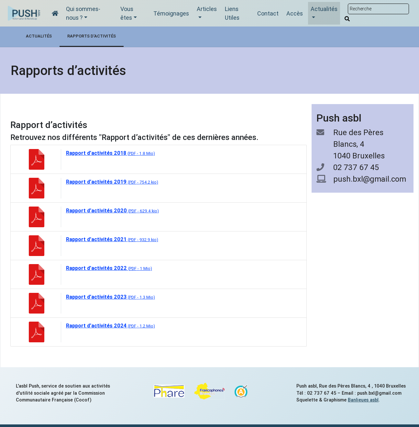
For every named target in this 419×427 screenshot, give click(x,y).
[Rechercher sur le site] (378, 9)
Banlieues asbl (363, 400)
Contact (268, 13)
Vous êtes (126, 13)
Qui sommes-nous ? (83, 13)
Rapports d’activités (91, 36)
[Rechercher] (347, 19)
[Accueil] (55, 13)
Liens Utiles (232, 13)
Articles (207, 9)
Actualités (324, 9)
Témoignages (171, 13)
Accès (294, 13)
